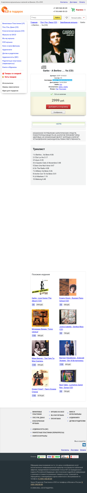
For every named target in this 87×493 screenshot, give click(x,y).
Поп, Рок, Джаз (39, 418)
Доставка (73, 2)
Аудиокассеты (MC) (10, 57)
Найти (57, 17)
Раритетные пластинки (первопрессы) (11, 62)
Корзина (81, 10)
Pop (57, 89)
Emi (61, 84)
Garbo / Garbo (63, 87)
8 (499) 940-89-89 (45, 479)
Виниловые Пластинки (37, 413)
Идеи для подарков (10, 91)
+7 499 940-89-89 (60, 8)
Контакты (64, 2)
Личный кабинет (77, 18)
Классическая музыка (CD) (13, 31)
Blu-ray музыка (8, 38)
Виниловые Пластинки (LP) (13, 23)
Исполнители (7, 83)
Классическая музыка (38, 422)
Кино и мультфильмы (11, 46)
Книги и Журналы (9, 67)
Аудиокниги (7, 50)
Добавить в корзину (58, 107)
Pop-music (62, 89)
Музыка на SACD (9, 35)
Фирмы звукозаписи (10, 87)
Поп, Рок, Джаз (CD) (10, 27)
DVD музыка (7, 42)
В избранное (58, 112)
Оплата (82, 2)
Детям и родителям (10, 53)
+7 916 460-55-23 (60, 11)
